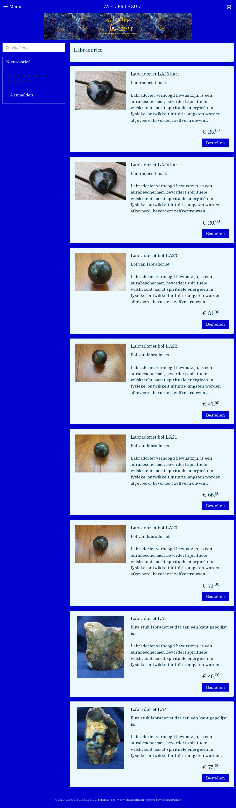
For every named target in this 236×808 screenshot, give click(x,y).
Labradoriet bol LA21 (154, 437)
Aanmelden (21, 95)
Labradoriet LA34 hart (155, 165)
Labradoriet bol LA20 (154, 528)
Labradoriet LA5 (149, 619)
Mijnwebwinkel (171, 799)
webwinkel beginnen (130, 799)
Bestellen (215, 142)
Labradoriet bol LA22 (154, 347)
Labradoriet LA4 (149, 710)
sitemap (104, 799)
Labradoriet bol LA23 (154, 256)
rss (113, 799)
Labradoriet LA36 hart (155, 74)
